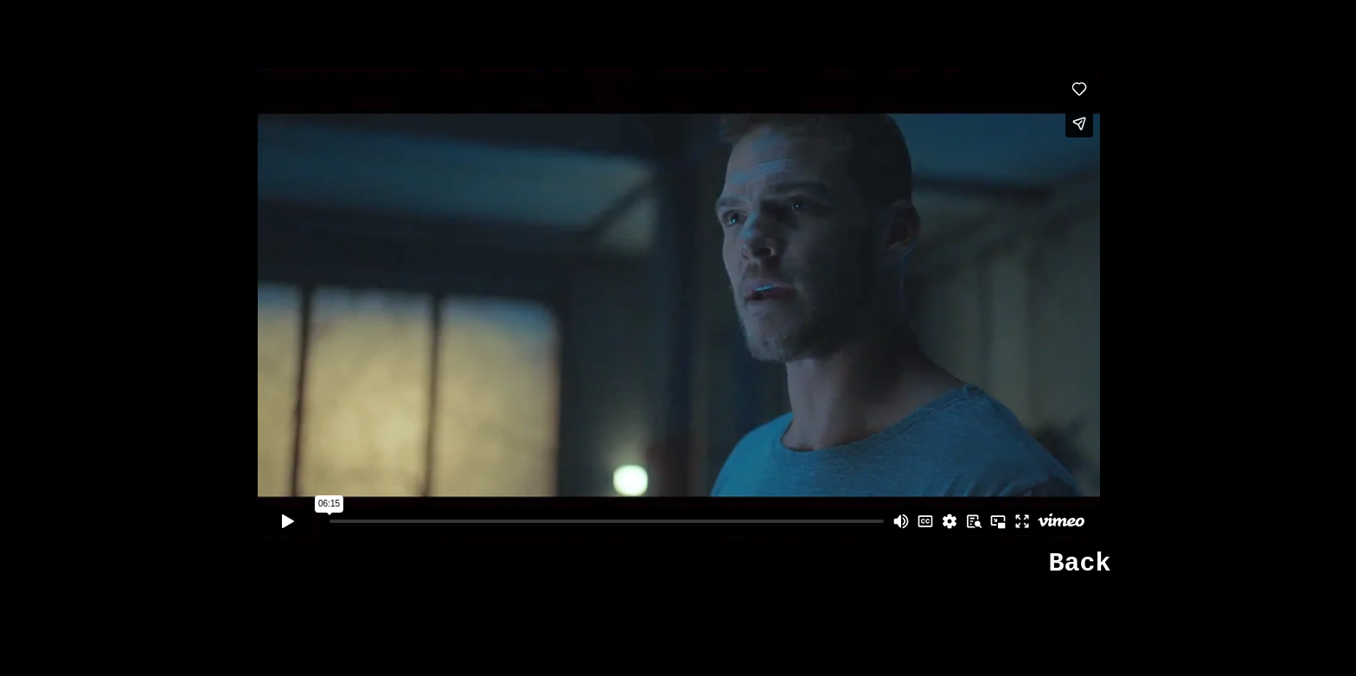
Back (1079, 563)
